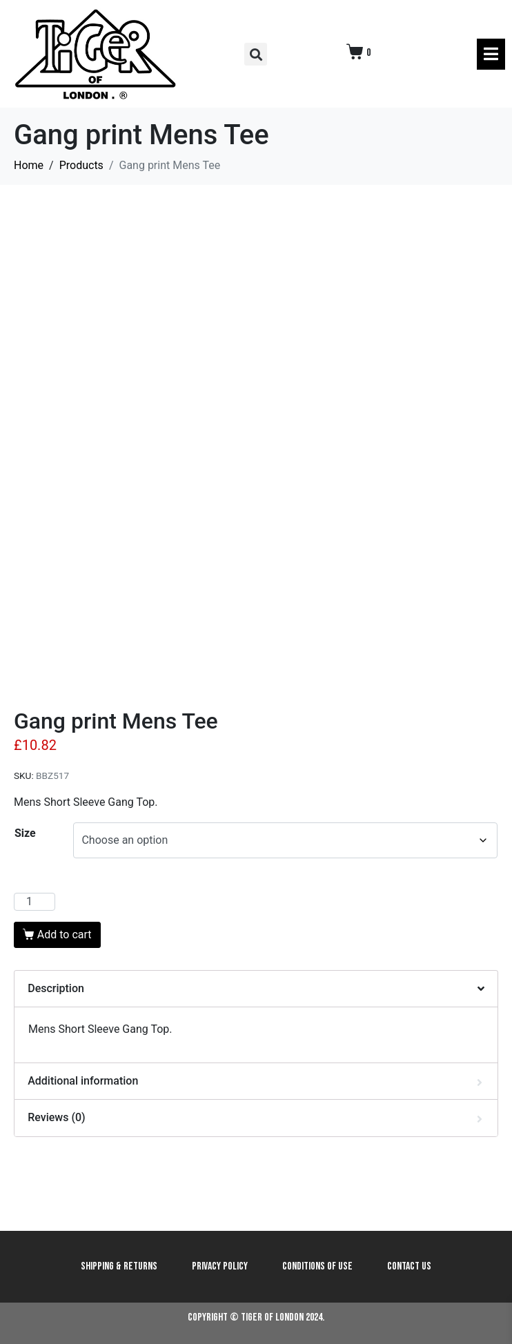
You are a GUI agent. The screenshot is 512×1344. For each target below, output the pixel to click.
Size (25, 833)
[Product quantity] (34, 902)
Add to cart (64, 934)
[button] (255, 54)
